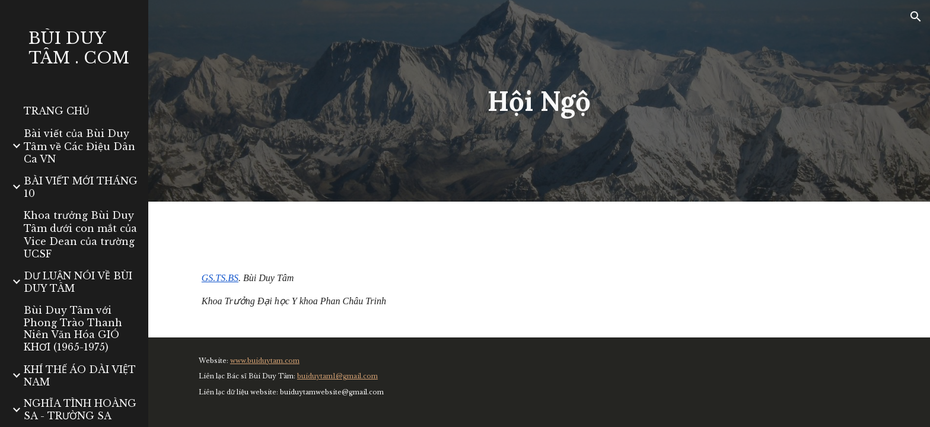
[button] (916, 16)
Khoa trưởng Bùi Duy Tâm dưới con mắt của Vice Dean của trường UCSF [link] (80, 234)
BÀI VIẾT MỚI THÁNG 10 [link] (81, 187)
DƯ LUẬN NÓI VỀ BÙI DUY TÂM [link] (78, 282)
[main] (539, 101)
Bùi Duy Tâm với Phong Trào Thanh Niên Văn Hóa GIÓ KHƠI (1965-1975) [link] (73, 328)
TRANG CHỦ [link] (57, 111)
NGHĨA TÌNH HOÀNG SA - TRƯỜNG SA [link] (80, 409)
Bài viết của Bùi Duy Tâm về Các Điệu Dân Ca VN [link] (79, 146)
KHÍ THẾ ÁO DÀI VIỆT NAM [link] (80, 376)
